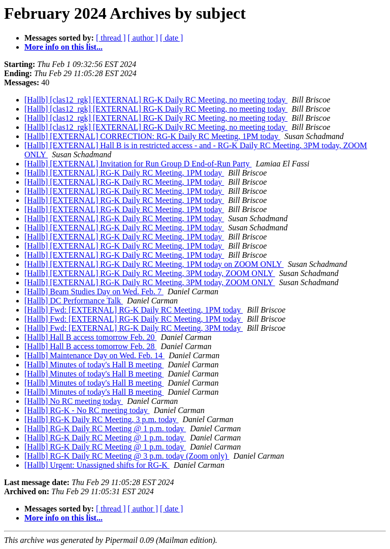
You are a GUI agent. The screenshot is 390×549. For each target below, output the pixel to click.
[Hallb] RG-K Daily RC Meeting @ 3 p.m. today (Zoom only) (127, 456)
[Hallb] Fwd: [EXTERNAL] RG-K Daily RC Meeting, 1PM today (133, 309)
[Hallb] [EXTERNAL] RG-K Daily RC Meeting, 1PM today (124, 172)
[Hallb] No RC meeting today (73, 401)
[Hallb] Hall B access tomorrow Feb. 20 (90, 337)
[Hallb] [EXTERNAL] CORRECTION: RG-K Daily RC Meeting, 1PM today (152, 136)
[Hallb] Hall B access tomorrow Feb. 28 (90, 346)
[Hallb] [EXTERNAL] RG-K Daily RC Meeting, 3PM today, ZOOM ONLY (149, 273)
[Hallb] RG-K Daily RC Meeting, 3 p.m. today (101, 419)
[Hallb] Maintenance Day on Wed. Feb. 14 (94, 355)
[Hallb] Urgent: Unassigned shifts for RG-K (97, 465)
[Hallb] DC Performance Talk (73, 300)
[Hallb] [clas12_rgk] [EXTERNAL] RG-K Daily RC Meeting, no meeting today (155, 99)
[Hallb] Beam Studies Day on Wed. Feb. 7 (94, 291)
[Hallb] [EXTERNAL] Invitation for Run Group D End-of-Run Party (137, 163)
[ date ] (171, 37)
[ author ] (143, 37)
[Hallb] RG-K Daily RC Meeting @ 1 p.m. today (105, 428)
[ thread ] (111, 37)
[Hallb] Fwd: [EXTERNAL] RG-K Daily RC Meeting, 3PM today (133, 328)
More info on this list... (63, 47)
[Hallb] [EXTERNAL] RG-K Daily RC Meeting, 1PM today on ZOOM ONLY (154, 264)
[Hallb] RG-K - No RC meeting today (87, 410)
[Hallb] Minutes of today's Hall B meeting (94, 364)
